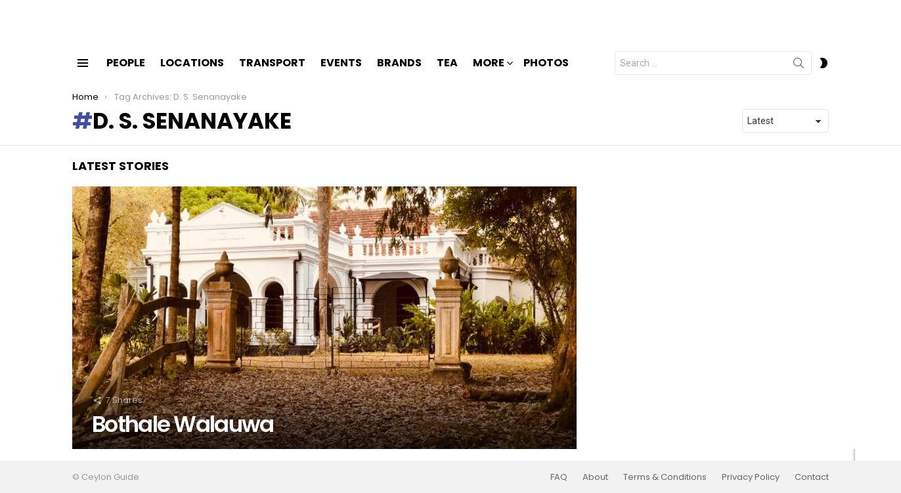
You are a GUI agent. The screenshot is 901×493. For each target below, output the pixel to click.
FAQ (558, 477)
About (595, 477)
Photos (546, 73)
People (125, 73)
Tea (447, 73)
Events (341, 73)
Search (798, 76)
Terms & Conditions (665, 477)
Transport (272, 73)
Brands (399, 73)
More (488, 75)
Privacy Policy (751, 477)
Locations (192, 73)
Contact (812, 477)
